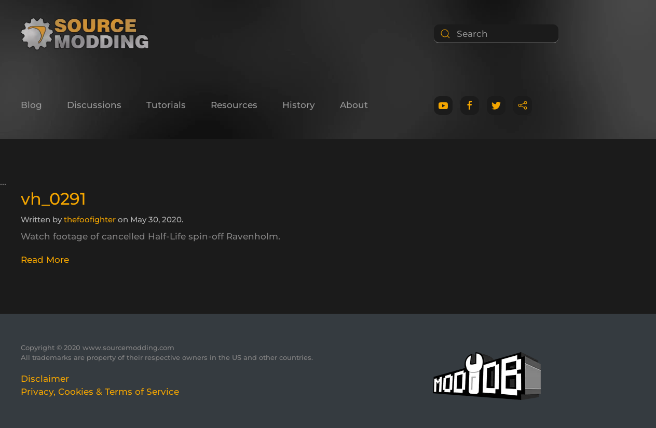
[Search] (496, 33)
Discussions (94, 105)
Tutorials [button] (166, 105)
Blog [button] (31, 105)
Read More (45, 260)
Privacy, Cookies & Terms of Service (100, 391)
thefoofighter (90, 219)
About (354, 105)
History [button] (298, 105)
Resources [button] (234, 105)
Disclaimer (45, 378)
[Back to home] (88, 33)
